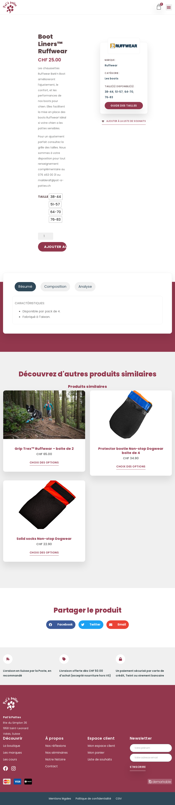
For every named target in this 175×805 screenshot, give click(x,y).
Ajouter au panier (55, 246)
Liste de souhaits (100, 759)
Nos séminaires (56, 753)
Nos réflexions (55, 746)
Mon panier (96, 753)
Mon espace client (101, 746)
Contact (51, 766)
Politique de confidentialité (93, 798)
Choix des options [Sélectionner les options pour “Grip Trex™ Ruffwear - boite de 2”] (44, 462)
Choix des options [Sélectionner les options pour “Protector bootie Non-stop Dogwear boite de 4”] (131, 466)
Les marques (12, 753)
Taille (43, 196)
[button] (169, 7)
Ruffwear (111, 65)
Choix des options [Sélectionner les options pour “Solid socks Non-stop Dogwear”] (44, 552)
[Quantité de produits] (45, 236)
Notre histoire (55, 759)
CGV (119, 798)
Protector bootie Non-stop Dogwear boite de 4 (130, 450)
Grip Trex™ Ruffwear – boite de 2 (44, 448)
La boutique (11, 746)
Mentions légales (60, 798)
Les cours (10, 759)
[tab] (25, 286)
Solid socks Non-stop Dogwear (44, 538)
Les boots (111, 78)
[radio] (55, 197)
